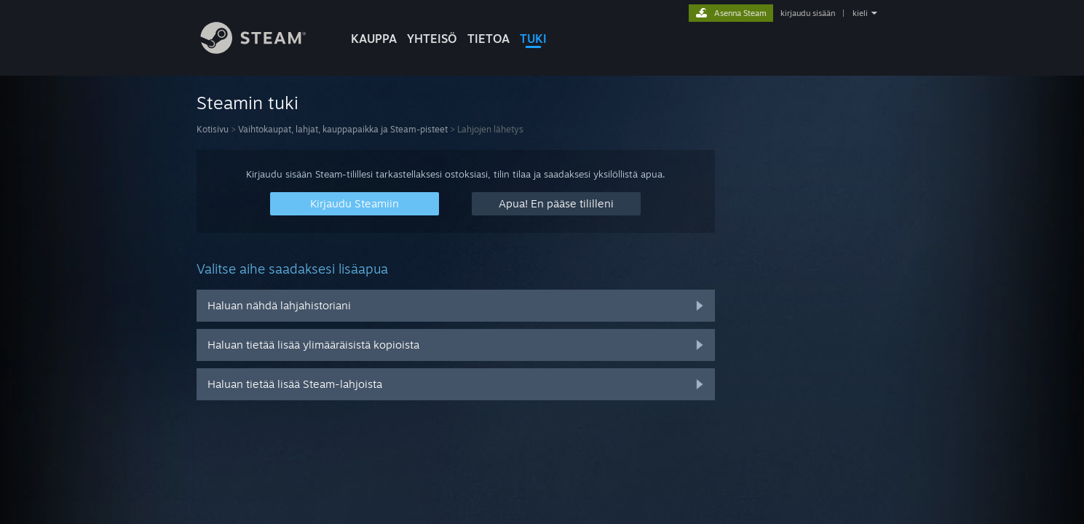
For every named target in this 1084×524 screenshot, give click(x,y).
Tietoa (488, 38)
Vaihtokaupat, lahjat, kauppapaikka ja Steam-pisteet (343, 129)
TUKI (533, 38)
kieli (860, 13)
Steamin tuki (247, 103)
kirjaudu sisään (807, 13)
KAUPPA (374, 38)
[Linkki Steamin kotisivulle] (264, 50)
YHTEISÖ (432, 38)
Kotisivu (213, 129)
